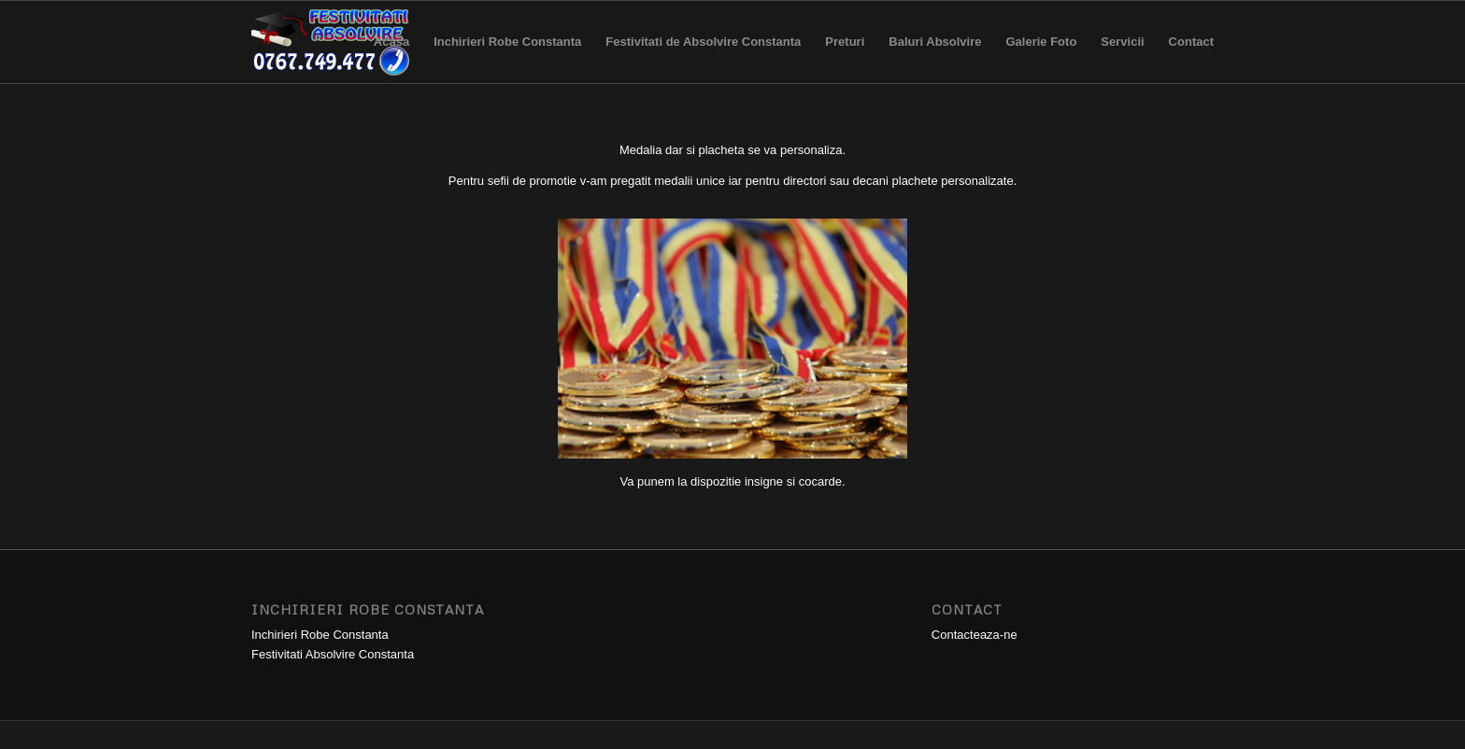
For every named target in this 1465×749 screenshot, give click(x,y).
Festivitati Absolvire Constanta (332, 654)
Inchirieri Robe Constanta (507, 59)
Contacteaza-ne (974, 635)
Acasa (391, 59)
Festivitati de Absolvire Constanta (703, 59)
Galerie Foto (1040, 59)
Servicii (1122, 59)
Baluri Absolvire (934, 59)
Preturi (844, 59)
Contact (1185, 59)
